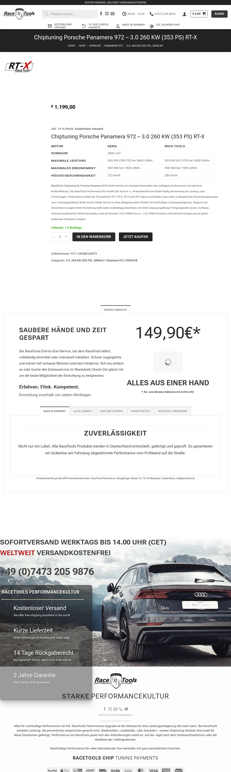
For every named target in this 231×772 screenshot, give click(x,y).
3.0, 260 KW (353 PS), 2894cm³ (145, 45)
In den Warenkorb (94, 237)
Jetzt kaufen (135, 237)
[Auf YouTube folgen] (126, 710)
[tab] (54, 411)
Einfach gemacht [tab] (115, 310)
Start (71, 45)
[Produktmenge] (60, 236)
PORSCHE (95, 45)
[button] (184, 14)
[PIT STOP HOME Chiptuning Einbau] (168, 362)
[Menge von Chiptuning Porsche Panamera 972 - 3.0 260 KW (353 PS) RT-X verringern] (54, 236)
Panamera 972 (113, 45)
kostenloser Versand (89, 128)
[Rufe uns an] (121, 710)
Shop (82, 45)
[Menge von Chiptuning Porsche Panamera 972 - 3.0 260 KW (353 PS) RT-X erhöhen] (66, 236)
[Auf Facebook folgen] (101, 14)
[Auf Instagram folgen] (107, 14)
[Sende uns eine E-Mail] (112, 14)
